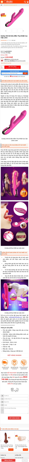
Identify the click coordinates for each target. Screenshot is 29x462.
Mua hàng (11, 449)
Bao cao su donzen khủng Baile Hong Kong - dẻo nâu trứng (7, 447)
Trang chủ (2, 457)
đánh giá (13, 40)
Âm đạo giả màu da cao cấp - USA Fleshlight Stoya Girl (21, 447)
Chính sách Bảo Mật (19, 457)
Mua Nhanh (8, 460)
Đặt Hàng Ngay (12, 67)
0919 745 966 (14, 76)
